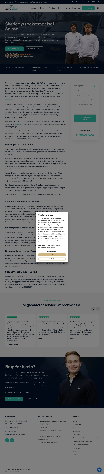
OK (52, 255)
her (54, 247)
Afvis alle (52, 259)
